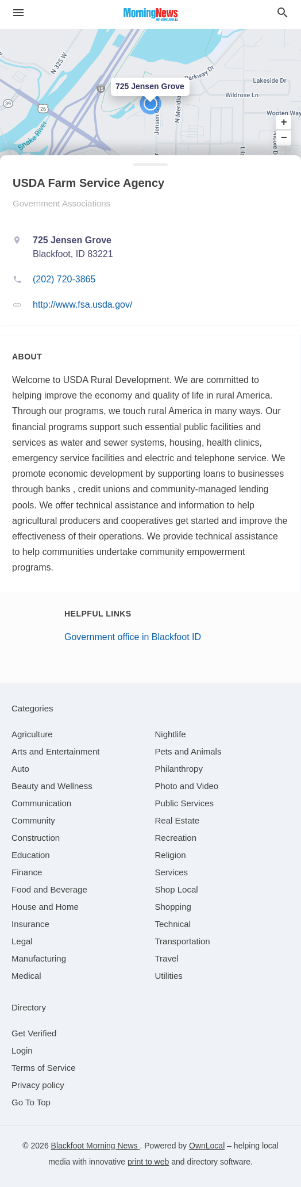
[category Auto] (20, 769)
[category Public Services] (184, 803)
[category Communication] (41, 803)
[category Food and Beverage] (49, 889)
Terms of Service (43, 1068)
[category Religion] (170, 855)
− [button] (284, 137)
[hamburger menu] (18, 13)
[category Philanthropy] (179, 769)
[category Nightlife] (170, 734)
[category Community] (33, 820)
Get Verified (33, 1033)
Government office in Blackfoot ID (132, 637)
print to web (148, 1161)
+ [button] (284, 122)
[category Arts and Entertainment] (55, 751)
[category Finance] (26, 872)
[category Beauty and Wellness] (51, 786)
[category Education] (30, 855)
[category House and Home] (45, 907)
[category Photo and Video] (187, 786)
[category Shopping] (173, 907)
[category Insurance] (30, 924)
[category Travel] (167, 958)
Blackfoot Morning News (95, 1145)
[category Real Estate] (177, 820)
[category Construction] (35, 838)
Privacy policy (37, 1085)
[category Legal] (22, 941)
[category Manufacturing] (38, 958)
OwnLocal (207, 1145)
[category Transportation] (182, 941)
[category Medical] (26, 976)
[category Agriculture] (32, 734)
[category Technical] (173, 924)
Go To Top (31, 1102)
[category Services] (171, 872)
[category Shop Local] (176, 889)
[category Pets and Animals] (188, 751)
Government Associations (61, 203)
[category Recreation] (176, 838)
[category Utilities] (169, 976)
